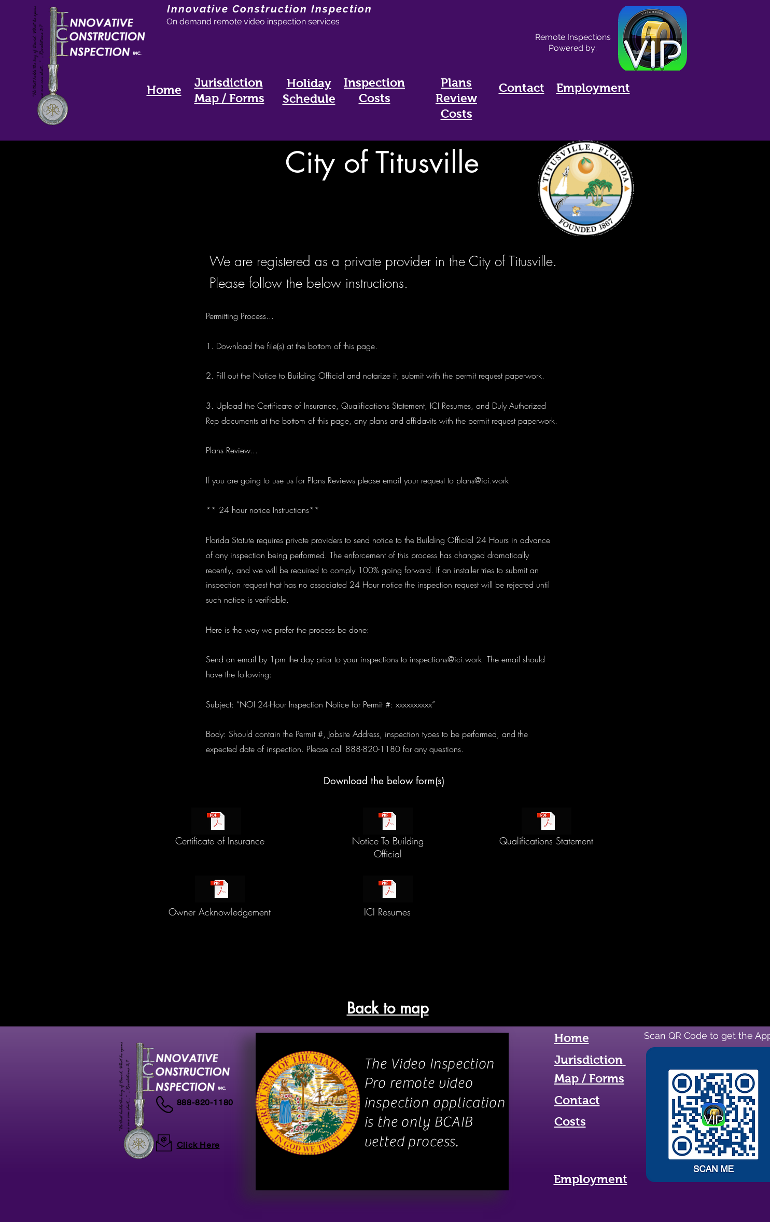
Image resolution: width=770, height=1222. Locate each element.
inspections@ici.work (446, 659)
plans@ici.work (482, 480)
